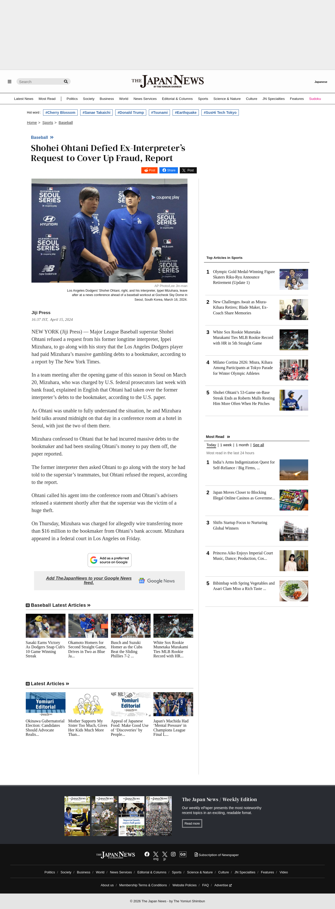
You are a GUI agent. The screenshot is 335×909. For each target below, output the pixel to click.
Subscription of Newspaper (217, 855)
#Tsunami (159, 112)
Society (89, 99)
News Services (145, 99)
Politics (72, 99)
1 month (242, 445)
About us (107, 885)
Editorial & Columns (177, 99)
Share (171, 170)
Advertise (223, 885)
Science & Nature (227, 99)
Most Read (47, 99)
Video (284, 872)
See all (258, 445)
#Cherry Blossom (60, 112)
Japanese (320, 81)
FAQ (205, 885)
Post (152, 170)
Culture (251, 99)
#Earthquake (186, 112)
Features (297, 99)
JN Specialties (274, 99)
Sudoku (315, 99)
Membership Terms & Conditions (143, 885)
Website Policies (185, 885)
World (123, 99)
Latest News (24, 99)
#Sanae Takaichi (96, 112)
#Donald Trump (131, 112)
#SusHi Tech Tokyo (220, 112)
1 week (226, 445)
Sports (203, 99)
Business (107, 99)
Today (211, 445)
